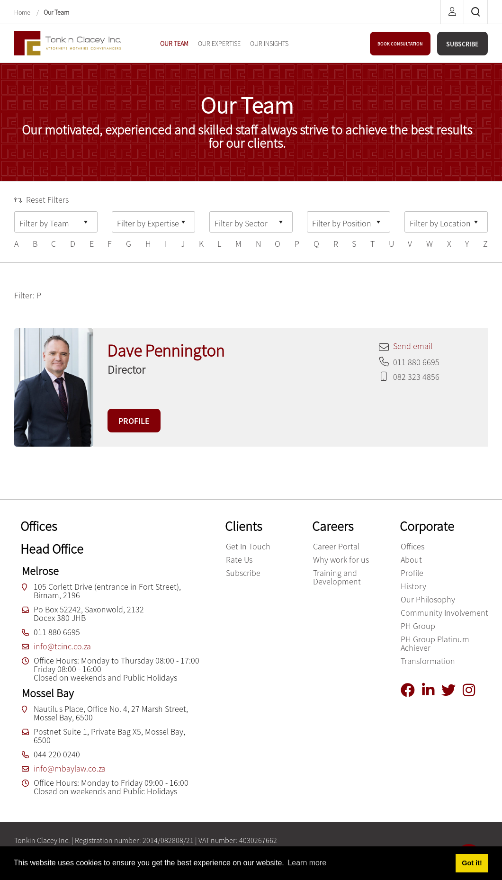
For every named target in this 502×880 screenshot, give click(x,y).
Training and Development (337, 577)
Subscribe (243, 572)
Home (23, 12)
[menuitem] (174, 44)
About (411, 559)
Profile (412, 572)
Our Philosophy (428, 599)
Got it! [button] (472, 863)
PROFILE (134, 420)
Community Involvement (444, 612)
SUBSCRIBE (462, 44)
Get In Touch (248, 546)
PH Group (418, 625)
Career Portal (336, 546)
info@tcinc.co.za (62, 646)
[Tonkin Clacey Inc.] (67, 42)
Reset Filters (41, 200)
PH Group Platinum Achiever (435, 643)
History (413, 586)
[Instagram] (472, 690)
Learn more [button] (306, 863)
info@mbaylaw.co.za (70, 768)
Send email (412, 346)
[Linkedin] (431, 690)
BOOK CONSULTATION (400, 44)
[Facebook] (411, 690)
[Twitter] (452, 690)
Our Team (56, 12)
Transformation (428, 661)
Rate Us (239, 559)
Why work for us (341, 559)
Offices (412, 546)
